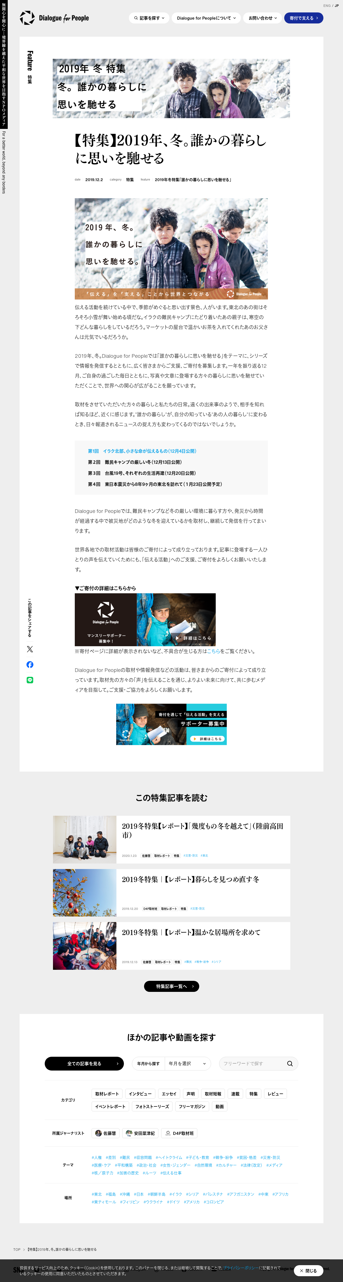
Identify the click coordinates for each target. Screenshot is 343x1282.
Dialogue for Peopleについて (204, 18)
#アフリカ (280, 1194)
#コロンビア (214, 1202)
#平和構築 (124, 1165)
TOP (16, 1249)
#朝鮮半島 (157, 1194)
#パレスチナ (213, 1194)
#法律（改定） (251, 1165)
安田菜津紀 (140, 1133)
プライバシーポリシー (241, 1268)
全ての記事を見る (84, 1063)
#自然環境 (203, 1165)
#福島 (111, 1194)
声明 (191, 1094)
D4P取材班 (150, 909)
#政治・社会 (146, 1165)
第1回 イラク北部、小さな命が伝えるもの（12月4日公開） (142, 451)
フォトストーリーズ (152, 1106)
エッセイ (169, 1094)
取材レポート (162, 856)
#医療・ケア (101, 1165)
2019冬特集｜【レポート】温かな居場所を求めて (191, 932)
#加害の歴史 (128, 1173)
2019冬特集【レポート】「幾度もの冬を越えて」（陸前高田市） (202, 830)
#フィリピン (130, 1202)
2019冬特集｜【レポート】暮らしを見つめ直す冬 (190, 879)
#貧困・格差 (247, 1157)
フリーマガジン (192, 1106)
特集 (130, 180)
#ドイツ (173, 1202)
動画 (220, 1106)
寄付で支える (302, 18)
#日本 (139, 1194)
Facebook (29, 664)
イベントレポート (110, 1106)
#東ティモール (104, 1202)
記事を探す (150, 18)
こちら (213, 651)
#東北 (204, 856)
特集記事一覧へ (171, 986)
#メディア (274, 1165)
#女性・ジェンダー (175, 1165)
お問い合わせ (260, 18)
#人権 (97, 1157)
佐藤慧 (146, 856)
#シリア (216, 962)
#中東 (263, 1194)
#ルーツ (149, 1173)
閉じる (311, 1271)
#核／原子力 (102, 1173)
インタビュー (140, 1094)
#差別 (111, 1157)
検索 (290, 1063)
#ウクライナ (153, 1202)
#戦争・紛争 (202, 962)
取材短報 (213, 1094)
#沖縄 (125, 1194)
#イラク (175, 1194)
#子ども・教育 (197, 1157)
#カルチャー (226, 1165)
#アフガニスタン (240, 1194)
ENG (327, 5)
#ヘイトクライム (169, 1157)
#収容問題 (143, 1157)
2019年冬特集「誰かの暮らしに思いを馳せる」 (193, 180)
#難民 (188, 962)
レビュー (275, 1094)
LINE (29, 680)
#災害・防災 (191, 856)
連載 (235, 1094)
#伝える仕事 (171, 1173)
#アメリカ (192, 1202)
